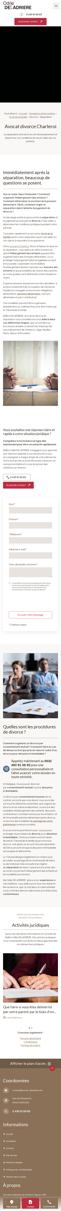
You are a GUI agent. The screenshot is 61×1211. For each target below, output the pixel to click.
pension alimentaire (29, 293)
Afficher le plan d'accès (30, 1063)
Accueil (23, 113)
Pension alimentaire (30, 1038)
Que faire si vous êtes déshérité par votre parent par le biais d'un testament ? (28, 1009)
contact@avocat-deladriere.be (27, 1090)
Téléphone (15, 534)
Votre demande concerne (23, 564)
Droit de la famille (18, 117)
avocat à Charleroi (19, 246)
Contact (10, 1148)
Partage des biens (30, 1045)
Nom (12, 504)
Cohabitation (31, 1041)
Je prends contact (30, 22)
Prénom (14, 519)
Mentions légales (14, 1162)
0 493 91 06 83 (34, 14)
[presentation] (31, 606)
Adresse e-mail (17, 549)
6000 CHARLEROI (22, 1100)
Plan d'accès (11, 1206)
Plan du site (11, 1155)
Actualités (11, 1141)
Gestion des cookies (16, 1176)
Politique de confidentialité (19, 1169)
